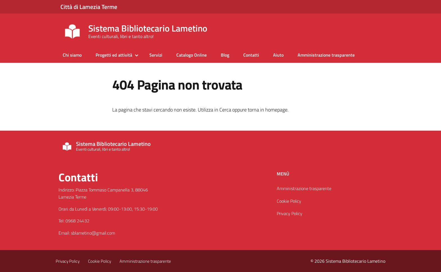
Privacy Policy (289, 213)
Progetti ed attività (114, 55)
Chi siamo (72, 55)
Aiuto (278, 55)
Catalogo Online (191, 55)
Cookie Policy (289, 201)
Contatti (251, 55)
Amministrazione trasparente (326, 55)
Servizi (155, 55)
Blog (225, 55)
